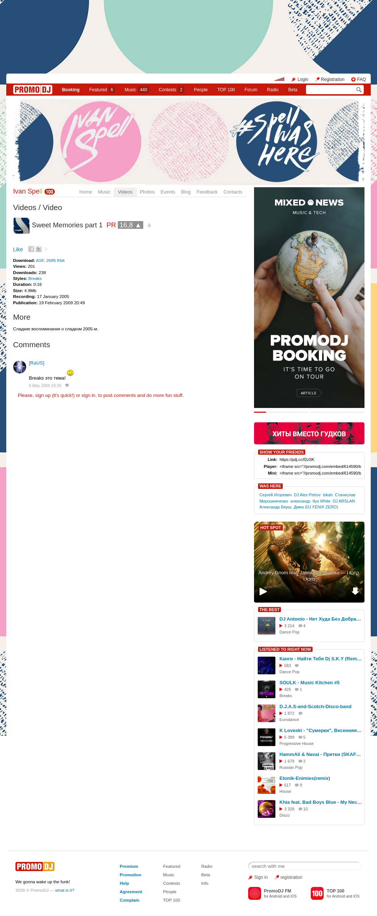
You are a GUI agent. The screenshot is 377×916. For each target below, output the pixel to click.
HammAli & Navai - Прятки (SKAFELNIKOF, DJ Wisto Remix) (320, 754)
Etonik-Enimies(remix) (304, 778)
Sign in (261, 877)
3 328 (289, 809)
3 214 (289, 626)
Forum (250, 89)
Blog (186, 192)
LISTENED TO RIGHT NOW (285, 649)
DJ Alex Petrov (307, 495)
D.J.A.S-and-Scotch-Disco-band (315, 706)
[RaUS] (37, 363)
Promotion (130, 874)
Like (18, 249)
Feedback (207, 192)
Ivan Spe (28, 191)
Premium (129, 866)
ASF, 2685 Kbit (50, 260)
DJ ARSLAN (344, 501)
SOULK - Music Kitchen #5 (309, 682)
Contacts (232, 192)
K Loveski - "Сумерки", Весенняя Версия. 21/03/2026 (320, 730)
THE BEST (269, 609)
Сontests (171, 89)
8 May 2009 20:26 (45, 385)
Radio (272, 89)
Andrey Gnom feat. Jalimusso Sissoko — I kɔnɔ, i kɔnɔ (309, 576)
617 (287, 785)
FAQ (361, 79)
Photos (147, 192)
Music (137, 89)
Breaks (35, 278)
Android (275, 896)
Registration (333, 79)
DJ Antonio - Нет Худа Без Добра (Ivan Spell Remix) (320, 619)
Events (168, 192)
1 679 (289, 761)
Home (86, 192)
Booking (71, 89)
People (201, 89)
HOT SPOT (270, 527)
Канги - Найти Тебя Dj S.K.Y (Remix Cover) (320, 658)
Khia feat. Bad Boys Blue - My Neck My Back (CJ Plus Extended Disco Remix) (320, 802)
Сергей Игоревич (276, 495)
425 (287, 689)
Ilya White (322, 501)
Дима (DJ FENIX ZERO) (316, 507)
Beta (292, 89)
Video (52, 207)
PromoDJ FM (277, 891)
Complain (129, 900)
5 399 (289, 737)
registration (291, 877)
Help (124, 883)
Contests (171, 883)
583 (287, 665)
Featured (102, 89)
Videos (125, 192)
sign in (89, 395)
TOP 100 (226, 89)
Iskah (327, 495)
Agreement (131, 891)
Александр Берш (276, 507)
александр (300, 501)
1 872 (289, 713)
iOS (293, 896)
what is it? (64, 890)
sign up (42, 395)
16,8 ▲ (130, 225)
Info (204, 883)
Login (302, 79)
